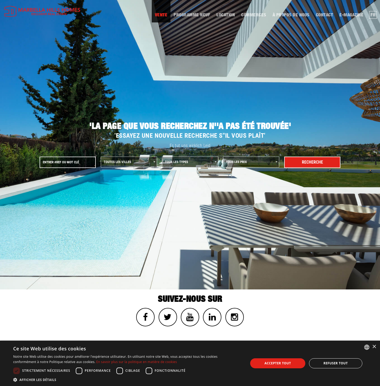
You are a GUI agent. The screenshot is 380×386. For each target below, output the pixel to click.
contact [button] (324, 15)
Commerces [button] (253, 15)
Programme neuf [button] (192, 15)
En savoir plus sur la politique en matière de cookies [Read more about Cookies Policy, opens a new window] (136, 362)
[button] (127, 379)
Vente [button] (161, 15)
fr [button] (373, 15)
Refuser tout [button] (336, 363)
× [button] (374, 347)
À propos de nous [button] (291, 15)
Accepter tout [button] (277, 363)
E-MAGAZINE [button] (351, 15)
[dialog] (190, 363)
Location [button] (225, 15)
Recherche (312, 162)
